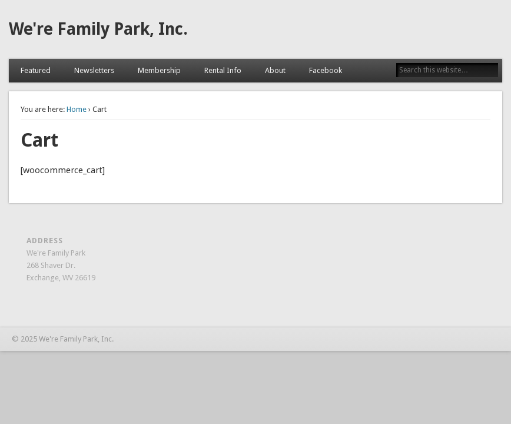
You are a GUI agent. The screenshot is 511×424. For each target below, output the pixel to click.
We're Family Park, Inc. (98, 29)
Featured (36, 70)
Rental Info (222, 70)
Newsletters (94, 70)
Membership (159, 70)
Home (77, 109)
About (275, 70)
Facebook (325, 70)
